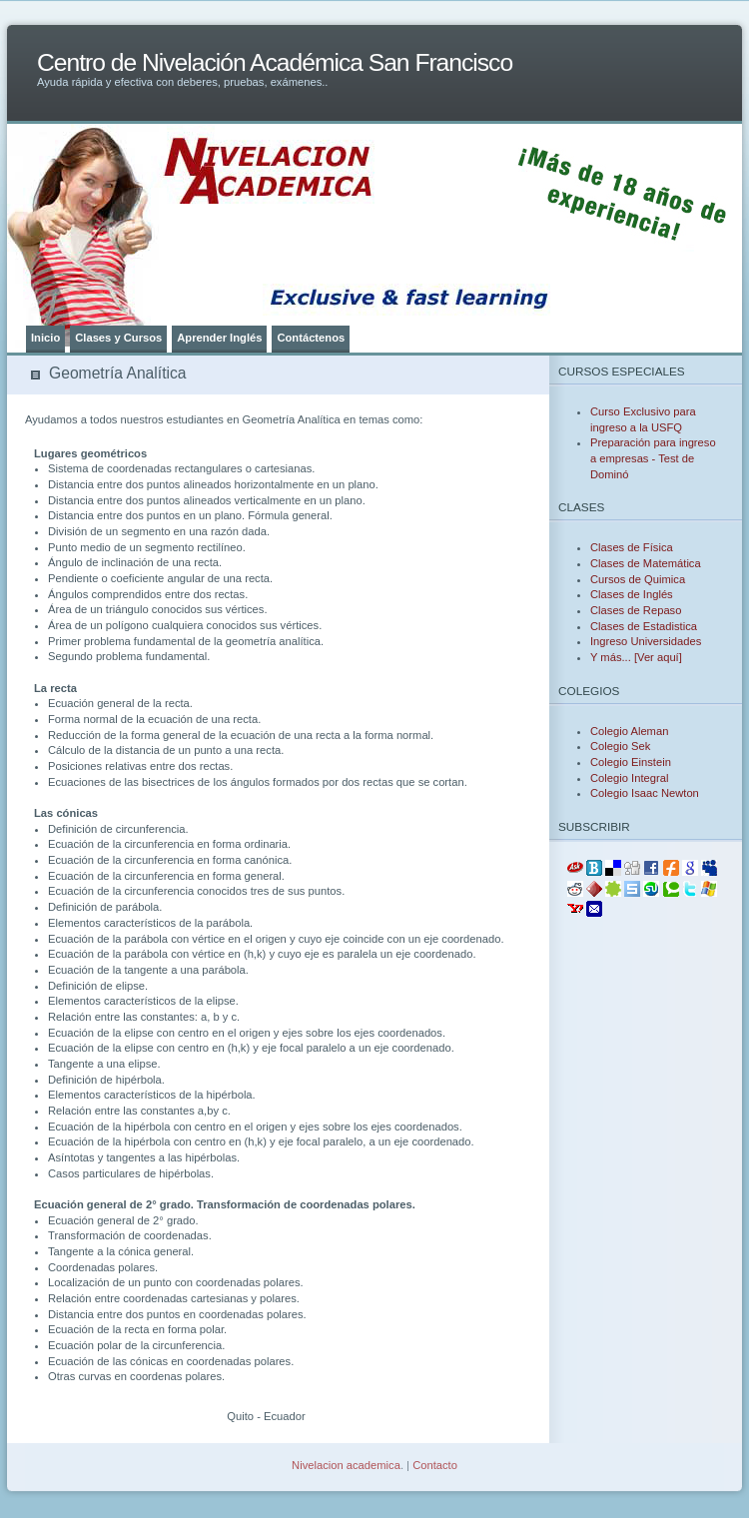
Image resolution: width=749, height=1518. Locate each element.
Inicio (45, 338)
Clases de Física (631, 547)
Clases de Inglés (631, 594)
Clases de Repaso (635, 610)
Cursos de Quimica (637, 579)
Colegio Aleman (629, 731)
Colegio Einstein (630, 762)
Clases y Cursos (118, 338)
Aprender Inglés (219, 338)
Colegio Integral (629, 778)
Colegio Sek (620, 746)
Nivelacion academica (346, 1465)
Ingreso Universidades (645, 641)
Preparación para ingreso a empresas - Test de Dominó (653, 457)
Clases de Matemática (645, 563)
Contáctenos (311, 338)
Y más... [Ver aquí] (636, 657)
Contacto (434, 1465)
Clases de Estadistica (643, 626)
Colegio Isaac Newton (644, 793)
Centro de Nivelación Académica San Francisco (274, 62)
